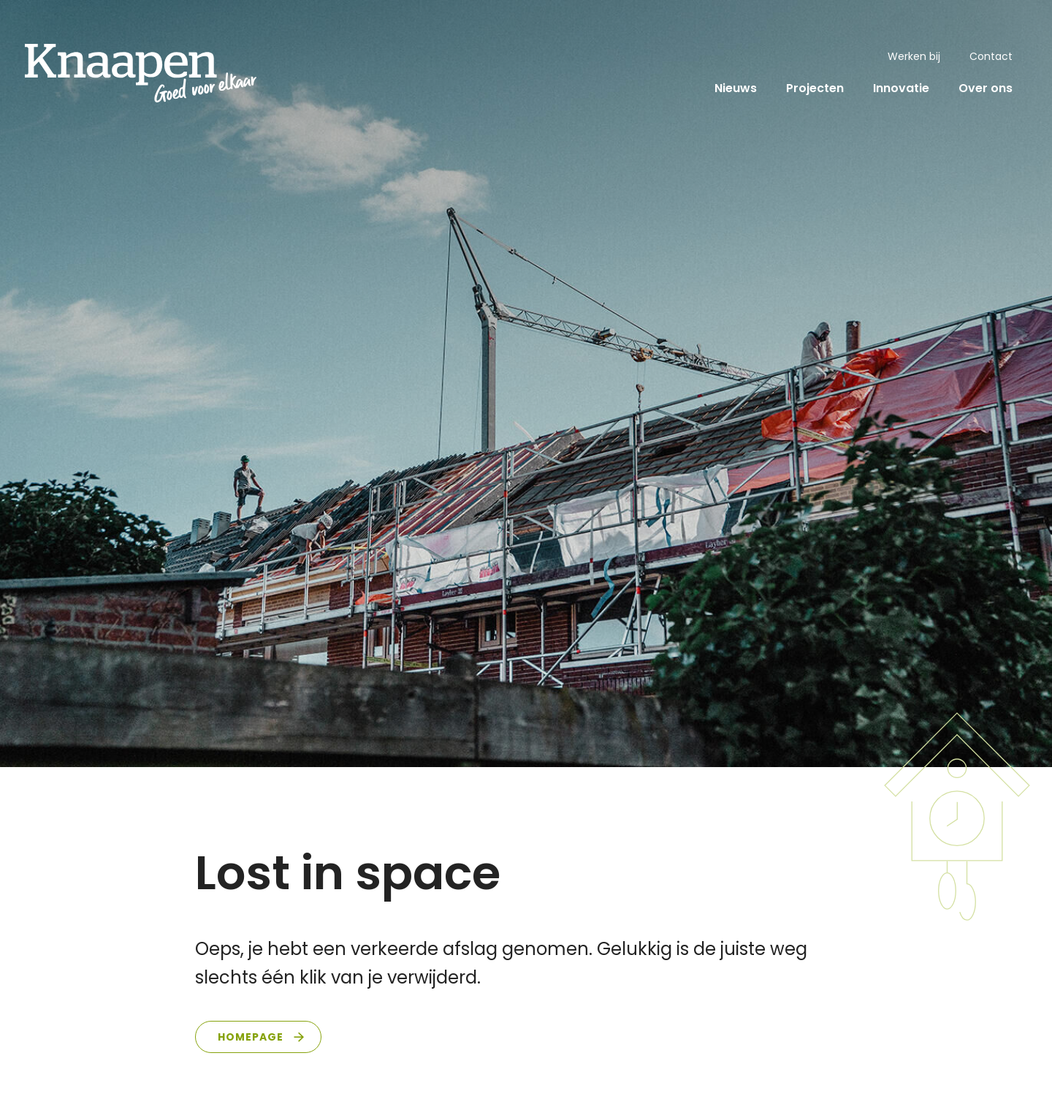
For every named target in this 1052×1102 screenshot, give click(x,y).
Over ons (985, 88)
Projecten (815, 88)
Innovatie (901, 88)
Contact (991, 56)
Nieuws (735, 88)
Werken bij (914, 56)
